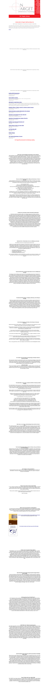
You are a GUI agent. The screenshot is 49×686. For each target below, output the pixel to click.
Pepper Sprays (12, 132)
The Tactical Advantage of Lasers (15, 136)
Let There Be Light (12, 129)
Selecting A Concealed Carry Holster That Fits (18, 118)
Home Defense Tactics (13, 97)
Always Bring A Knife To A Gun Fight (16, 125)
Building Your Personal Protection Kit (16, 121)
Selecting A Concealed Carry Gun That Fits (17, 114)
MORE (10, 29)
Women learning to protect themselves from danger (19, 111)
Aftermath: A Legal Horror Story (15, 102)
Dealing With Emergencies (14, 93)
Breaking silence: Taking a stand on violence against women (21, 107)
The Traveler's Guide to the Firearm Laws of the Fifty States (28, 526)
